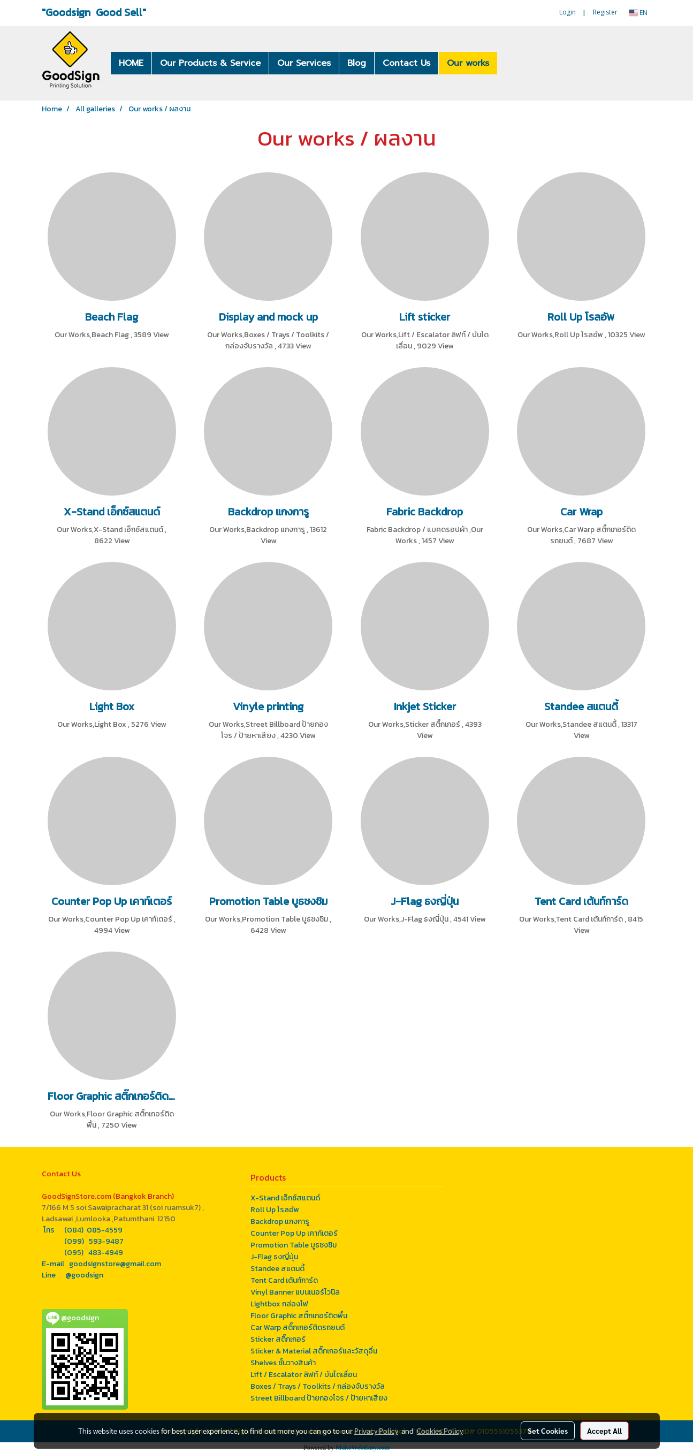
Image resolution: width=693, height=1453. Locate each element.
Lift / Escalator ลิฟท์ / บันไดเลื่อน (303, 1374)
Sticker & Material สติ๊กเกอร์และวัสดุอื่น (313, 1351)
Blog (356, 63)
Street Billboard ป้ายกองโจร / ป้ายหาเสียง (318, 1398)
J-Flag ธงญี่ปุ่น (274, 1256)
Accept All (604, 1430)
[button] (513, 63)
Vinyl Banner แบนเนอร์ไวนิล (295, 1292)
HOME (131, 63)
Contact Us (406, 63)
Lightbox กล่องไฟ (279, 1304)
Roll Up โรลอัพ (274, 1209)
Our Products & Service (210, 63)
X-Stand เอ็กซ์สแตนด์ (285, 1198)
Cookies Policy (440, 1430)
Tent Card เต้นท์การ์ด (284, 1280)
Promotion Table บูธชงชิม (293, 1245)
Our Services (304, 63)
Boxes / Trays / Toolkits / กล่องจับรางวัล (317, 1386)
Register (605, 12)
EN (638, 12)
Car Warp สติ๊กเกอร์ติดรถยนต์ (297, 1327)
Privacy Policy (376, 1430)
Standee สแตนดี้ (277, 1268)
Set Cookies (548, 1430)
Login (567, 12)
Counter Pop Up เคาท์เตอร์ (294, 1233)
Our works (468, 63)
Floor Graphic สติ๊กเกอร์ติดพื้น (298, 1315)
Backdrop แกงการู (279, 1221)
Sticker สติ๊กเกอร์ (278, 1339)
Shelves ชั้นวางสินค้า (283, 1362)
